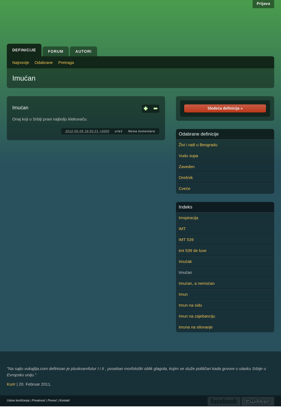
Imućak (185, 261)
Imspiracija (188, 217)
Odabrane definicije (199, 134)
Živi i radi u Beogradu (198, 144)
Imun (183, 294)
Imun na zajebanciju (197, 316)
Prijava (263, 3)
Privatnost (38, 400)
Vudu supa (188, 155)
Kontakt (64, 400)
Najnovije (20, 62)
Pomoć (52, 400)
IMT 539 (186, 239)
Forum (55, 51)
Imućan (23, 78)
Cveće (184, 188)
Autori (83, 51)
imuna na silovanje (196, 327)
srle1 (119, 131)
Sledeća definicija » (225, 108)
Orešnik (186, 177)
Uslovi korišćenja (18, 400)
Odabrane (44, 62)
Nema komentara (141, 131)
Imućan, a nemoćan (197, 283)
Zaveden (187, 166)
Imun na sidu (190, 305)
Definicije (24, 50)
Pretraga (66, 62)
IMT (182, 228)
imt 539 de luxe (193, 250)
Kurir (11, 384)
